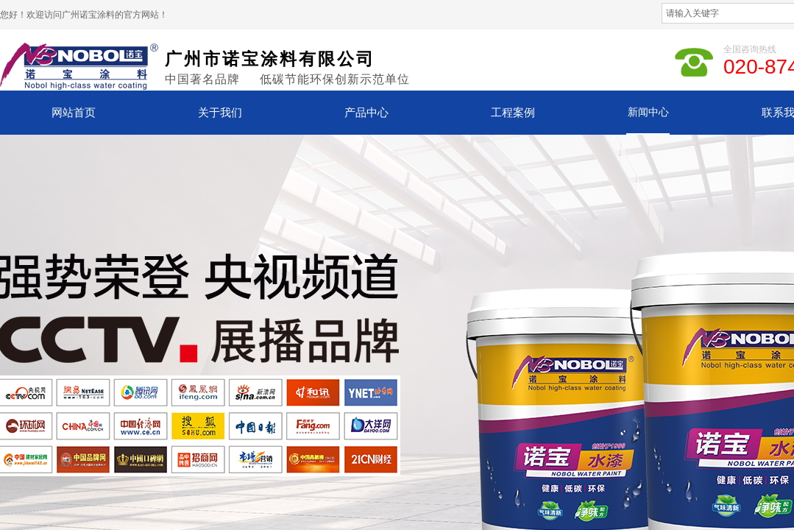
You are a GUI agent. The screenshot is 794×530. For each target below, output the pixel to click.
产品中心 (366, 113)
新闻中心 (648, 112)
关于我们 (220, 113)
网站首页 (74, 113)
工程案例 (513, 113)
